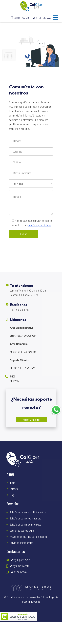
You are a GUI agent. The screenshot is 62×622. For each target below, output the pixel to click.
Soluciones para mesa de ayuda (25, 524)
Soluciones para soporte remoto (25, 518)
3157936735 (30, 368)
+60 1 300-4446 (19, 572)
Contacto (14, 489)
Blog (12, 495)
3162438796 (30, 351)
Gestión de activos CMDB (22, 530)
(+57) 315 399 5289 (19, 309)
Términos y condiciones (39, 225)
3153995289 (16, 368)
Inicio (12, 482)
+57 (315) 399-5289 (20, 560)
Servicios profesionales (21, 542)
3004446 (14, 381)
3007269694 (30, 335)
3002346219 (16, 351)
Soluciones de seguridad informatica (28, 512)
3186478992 (15, 335)
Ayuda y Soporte (31, 419)
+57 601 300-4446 (42, 17)
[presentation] (34, 250)
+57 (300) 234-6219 (20, 17)
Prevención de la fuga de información (28, 536)
